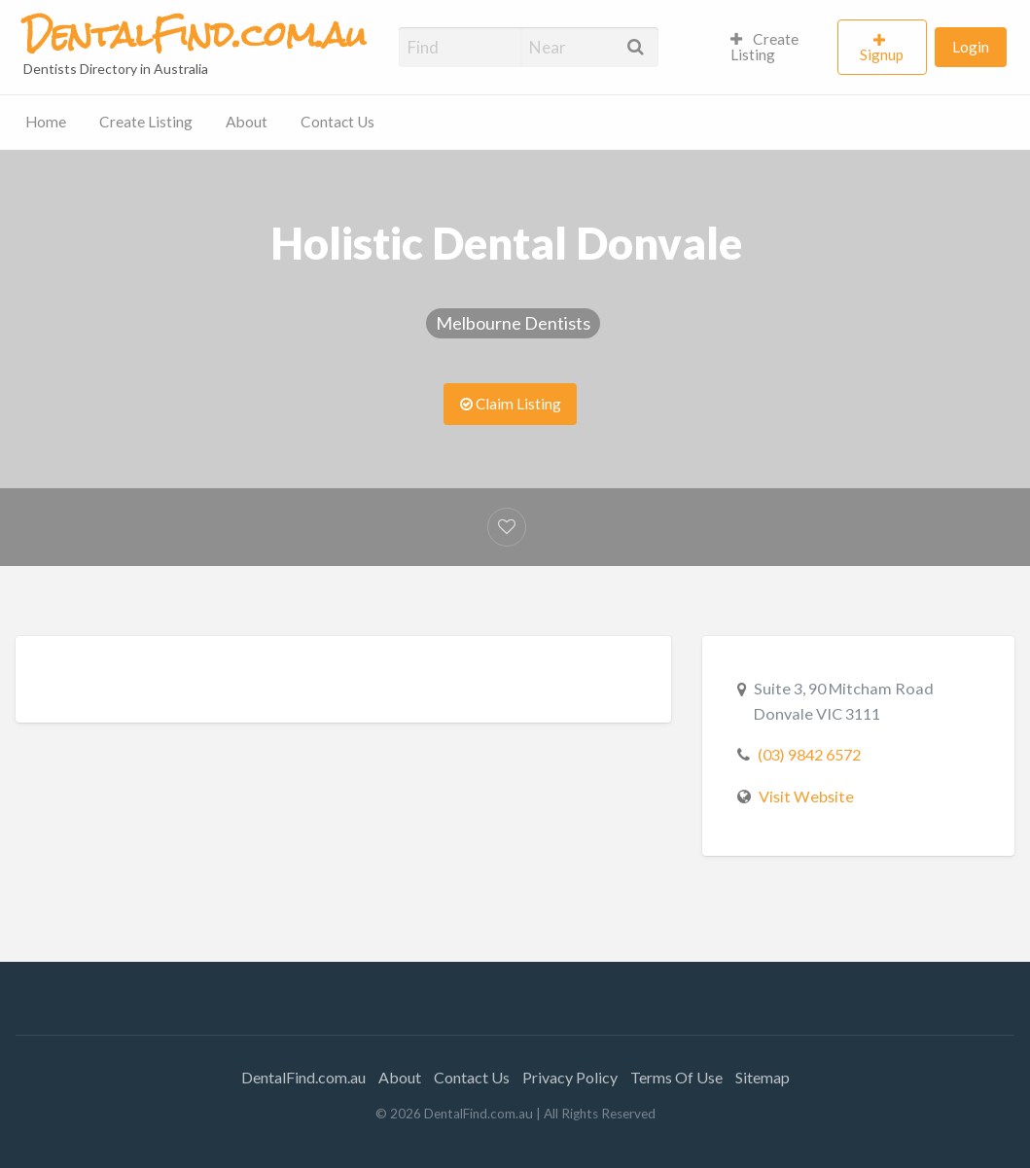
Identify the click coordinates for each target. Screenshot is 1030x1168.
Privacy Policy (570, 1077)
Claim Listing (510, 403)
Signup (882, 54)
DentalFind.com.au (303, 1077)
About (246, 121)
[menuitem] (775, 47)
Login (970, 46)
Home (45, 121)
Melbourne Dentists (513, 323)
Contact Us (337, 121)
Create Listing (764, 46)
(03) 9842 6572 (809, 754)
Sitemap (762, 1077)
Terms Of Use (676, 1077)
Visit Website (806, 796)
